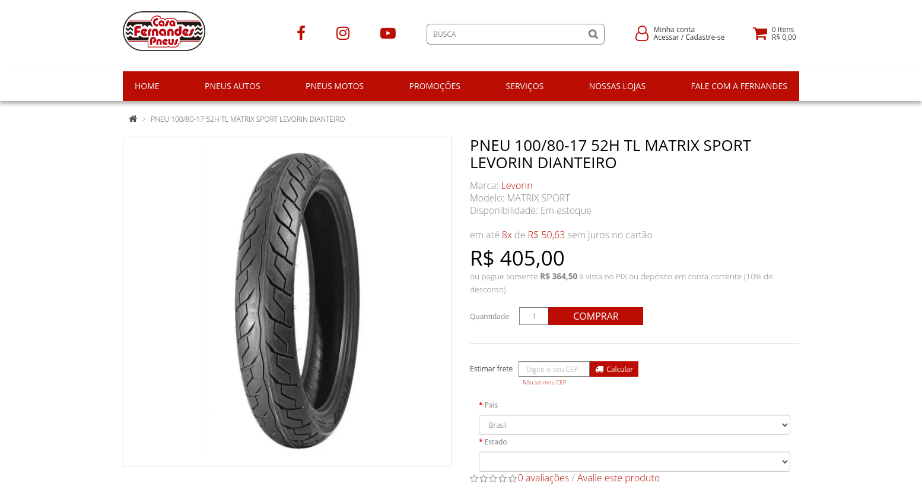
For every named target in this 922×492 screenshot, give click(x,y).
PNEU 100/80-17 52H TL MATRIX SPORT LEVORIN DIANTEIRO (248, 119)
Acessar (666, 37)
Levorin (517, 185)
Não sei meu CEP (544, 382)
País (491, 405)
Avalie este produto (618, 477)
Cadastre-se (704, 37)
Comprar (595, 316)
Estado (496, 442)
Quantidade (489, 316)
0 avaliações (544, 477)
